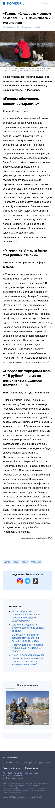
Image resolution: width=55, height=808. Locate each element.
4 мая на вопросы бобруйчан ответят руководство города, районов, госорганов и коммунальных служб (28, 659)
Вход (45, 3)
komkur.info (17, 788)
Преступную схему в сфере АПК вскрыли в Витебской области (27, 648)
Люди (15, 562)
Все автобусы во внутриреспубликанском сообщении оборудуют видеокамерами (26, 616)
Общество (26, 27)
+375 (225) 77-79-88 (12, 775)
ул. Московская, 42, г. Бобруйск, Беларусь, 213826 (27, 762)
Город (25, 562)
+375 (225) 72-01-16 (12, 773)
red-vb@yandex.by (33, 773)
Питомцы (36, 562)
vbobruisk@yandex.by (13, 778)
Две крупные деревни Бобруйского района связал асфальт (28, 627)
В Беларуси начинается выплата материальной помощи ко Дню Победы (25, 637)
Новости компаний (27, 685)
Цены (7, 562)
